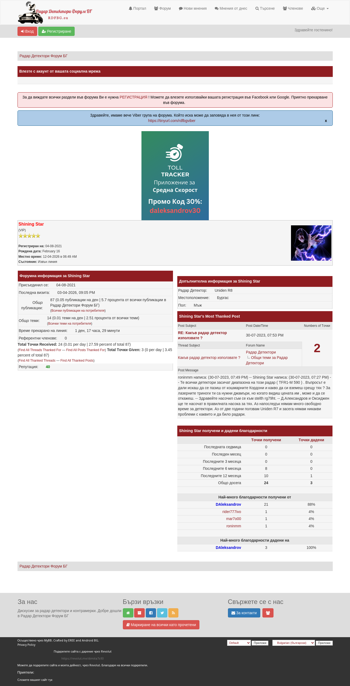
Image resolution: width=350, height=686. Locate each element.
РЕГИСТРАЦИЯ (133, 97)
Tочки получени (266, 440)
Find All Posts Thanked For (85, 350)
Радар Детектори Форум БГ (44, 56)
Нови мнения (193, 8)
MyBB (48, 640)
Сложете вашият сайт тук (35, 680)
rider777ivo (232, 512)
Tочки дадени (311, 440)
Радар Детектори (261, 352)
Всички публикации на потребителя (78, 311)
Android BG (90, 640)
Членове (293, 8)
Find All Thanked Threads (37, 360)
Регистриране (56, 31)
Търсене (265, 8)
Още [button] (320, 8)
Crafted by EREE (64, 640)
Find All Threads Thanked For (40, 350)
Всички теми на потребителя (69, 323)
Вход (27, 31)
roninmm (233, 526)
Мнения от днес (231, 8)
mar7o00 (233, 519)
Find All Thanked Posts (76, 360)
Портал (137, 8)
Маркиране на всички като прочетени (161, 625)
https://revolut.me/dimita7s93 (82, 658)
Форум (162, 8)
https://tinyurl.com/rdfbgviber (172, 120)
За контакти (244, 613)
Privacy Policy (26, 645)
